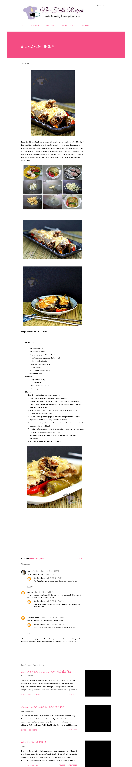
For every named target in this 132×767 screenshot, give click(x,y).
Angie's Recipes (33, 571)
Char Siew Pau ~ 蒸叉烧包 (33, 742)
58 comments (33, 765)
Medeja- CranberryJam (36, 617)
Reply (29, 587)
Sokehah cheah (39, 578)
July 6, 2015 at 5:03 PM (55, 578)
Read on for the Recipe (68, 765)
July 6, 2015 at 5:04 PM (55, 601)
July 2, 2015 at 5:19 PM (50, 571)
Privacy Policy (50, 25)
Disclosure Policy (68, 25)
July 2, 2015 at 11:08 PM (44, 592)
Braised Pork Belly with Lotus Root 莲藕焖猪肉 (42, 706)
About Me (35, 25)
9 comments (32, 730)
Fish (42, 559)
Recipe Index (85, 25)
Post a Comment (34, 695)
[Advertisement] (52, 535)
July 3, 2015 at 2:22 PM (55, 617)
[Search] (100, 5)
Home (23, 25)
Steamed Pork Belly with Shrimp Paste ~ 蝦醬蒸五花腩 (46, 671)
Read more (72, 694)
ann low (30, 592)
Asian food (34, 559)
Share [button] (81, 559)
